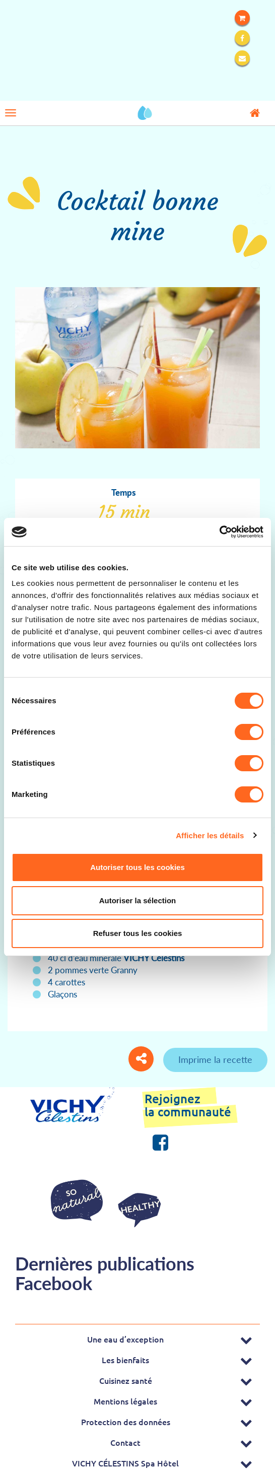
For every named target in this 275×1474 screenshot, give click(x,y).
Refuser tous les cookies (137, 933)
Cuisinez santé (125, 1380)
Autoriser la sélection (137, 900)
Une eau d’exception (125, 1339)
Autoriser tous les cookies (137, 867)
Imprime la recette (215, 1059)
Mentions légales (125, 1400)
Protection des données (125, 1421)
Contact (125, 1442)
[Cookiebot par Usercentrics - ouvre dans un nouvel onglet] (219, 532)
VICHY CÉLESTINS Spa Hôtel (125, 1462)
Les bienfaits (125, 1359)
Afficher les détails (210, 835)
